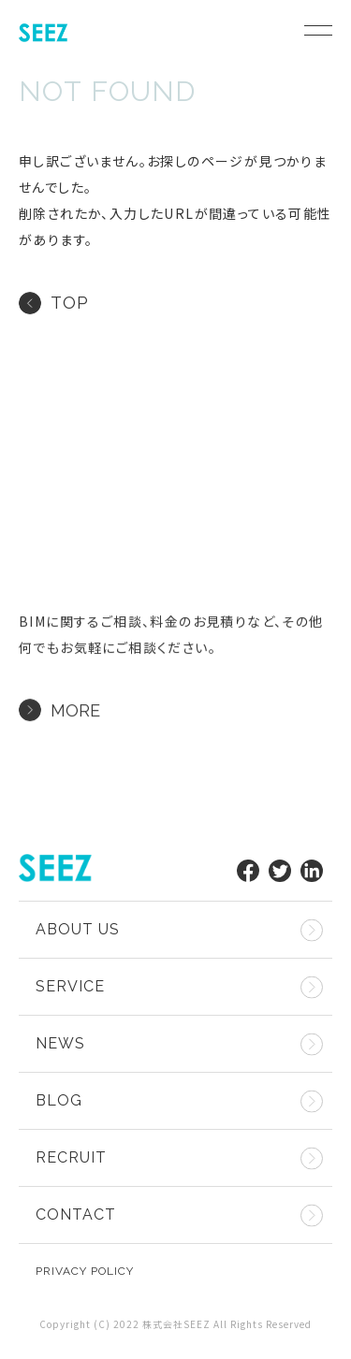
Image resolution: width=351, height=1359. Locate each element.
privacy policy (85, 1271)
